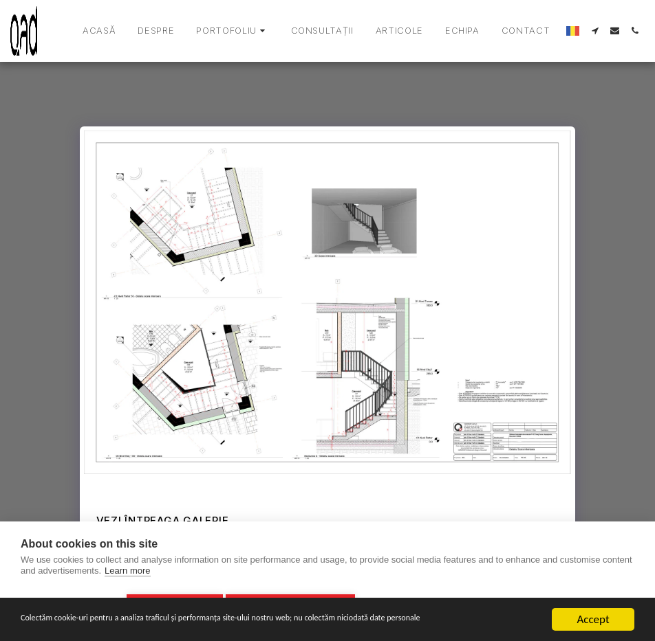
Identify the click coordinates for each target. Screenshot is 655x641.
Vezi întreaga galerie (162, 520)
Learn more (127, 575)
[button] (232, 31)
